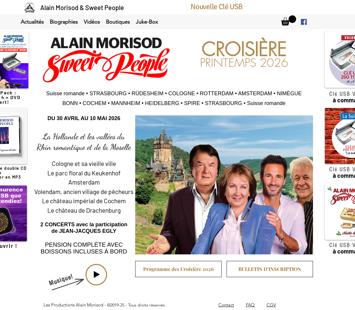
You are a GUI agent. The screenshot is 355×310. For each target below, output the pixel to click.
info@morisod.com (215, 295)
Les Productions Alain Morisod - (104, 305)
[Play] (96, 274)
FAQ (250, 305)
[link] (288, 20)
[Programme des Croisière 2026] (178, 269)
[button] (32, 22)
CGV (271, 305)
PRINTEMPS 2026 (244, 62)
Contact (226, 305)
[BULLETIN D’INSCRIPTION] (270, 269)
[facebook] (304, 22)
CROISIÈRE (243, 49)
